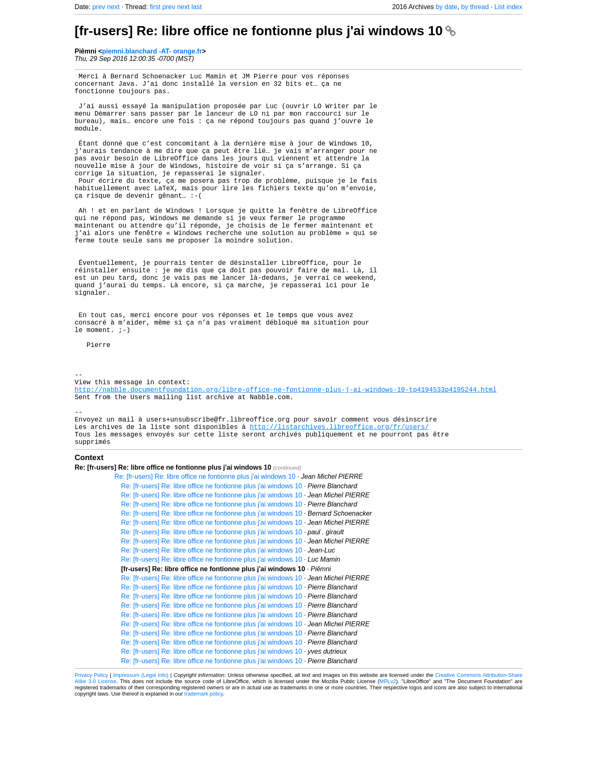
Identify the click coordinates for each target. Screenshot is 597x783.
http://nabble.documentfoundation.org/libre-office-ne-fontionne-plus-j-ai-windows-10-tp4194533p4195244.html (286, 460)
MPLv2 (387, 764)
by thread (475, 6)
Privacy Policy (91, 758)
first (155, 6)
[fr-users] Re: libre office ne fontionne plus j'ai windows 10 (265, 30)
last (197, 6)
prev (98, 6)
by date (446, 6)
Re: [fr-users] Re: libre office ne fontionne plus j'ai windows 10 (205, 559)
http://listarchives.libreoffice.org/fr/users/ (339, 506)
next (113, 6)
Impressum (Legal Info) (140, 758)
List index (508, 6)
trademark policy (203, 776)
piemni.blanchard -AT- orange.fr (152, 51)
